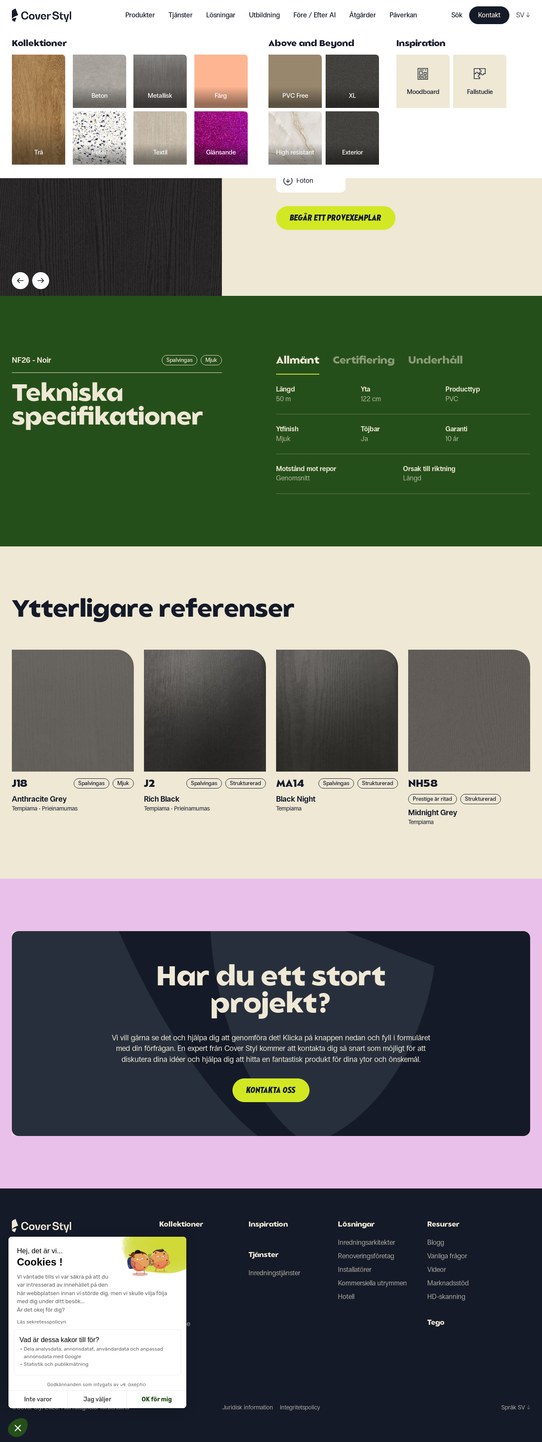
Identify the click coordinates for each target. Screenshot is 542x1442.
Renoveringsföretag (366, 1256)
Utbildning (264, 15)
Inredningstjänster (274, 1273)
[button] (18, 1427)
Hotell (346, 1297)
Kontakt (489, 15)
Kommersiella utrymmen (372, 1283)
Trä (163, 1242)
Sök (456, 15)
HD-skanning (446, 1297)
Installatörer (354, 1270)
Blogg (435, 1242)
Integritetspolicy (300, 1407)
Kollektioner (181, 1224)
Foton (304, 180)
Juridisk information (247, 1407)
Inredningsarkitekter (366, 1242)
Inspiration (268, 1224)
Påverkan (403, 15)
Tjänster (181, 15)
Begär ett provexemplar (336, 218)
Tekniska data (315, 147)
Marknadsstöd (448, 1283)
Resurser (443, 1224)
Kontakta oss (271, 1090)
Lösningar (356, 1224)
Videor (436, 1270)
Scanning (310, 164)
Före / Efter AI (314, 15)
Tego (436, 1323)
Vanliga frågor (447, 1256)
